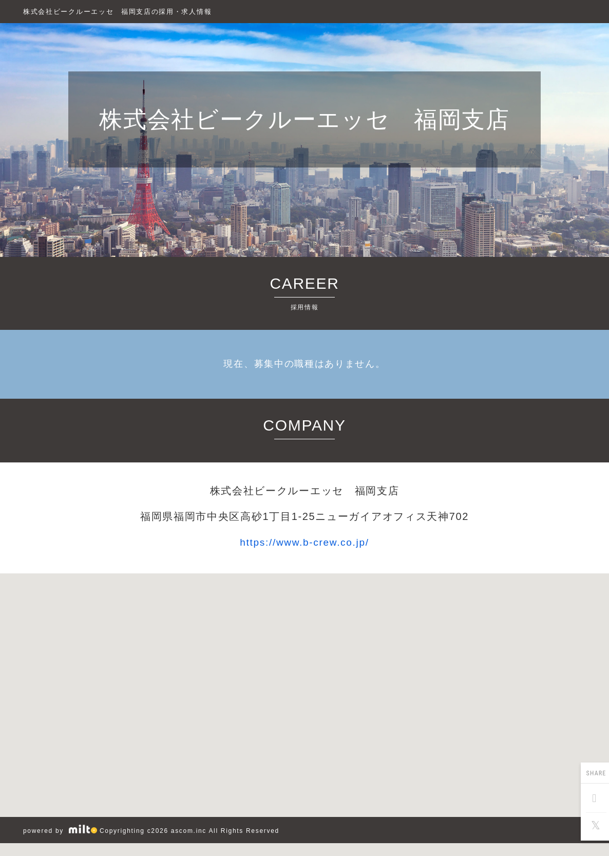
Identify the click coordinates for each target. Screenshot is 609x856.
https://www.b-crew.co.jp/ (304, 542)
